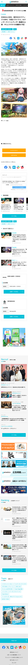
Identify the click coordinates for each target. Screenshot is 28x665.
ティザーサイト (14, 150)
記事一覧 (2, 5)
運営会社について (14, 652)
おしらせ (14, 662)
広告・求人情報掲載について (14, 655)
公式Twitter (14, 155)
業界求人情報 (18, 5)
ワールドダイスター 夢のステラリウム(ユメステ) (12, 596)
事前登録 (4, 14)
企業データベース (10, 5)
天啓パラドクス (11, 31)
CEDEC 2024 (18, 586)
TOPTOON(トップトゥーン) (7, 586)
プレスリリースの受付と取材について (14, 657)
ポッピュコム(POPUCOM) (7, 589)
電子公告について (14, 660)
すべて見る (14, 216)
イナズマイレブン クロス (7, 584)
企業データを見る (14, 291)
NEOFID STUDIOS (5, 599)
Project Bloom (5, 594)
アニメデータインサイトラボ (20, 584)
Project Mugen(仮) (18, 589)
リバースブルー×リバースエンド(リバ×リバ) (11, 591)
